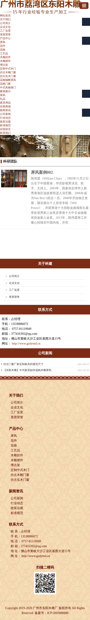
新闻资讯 (5, 110)
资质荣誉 (5, 34)
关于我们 (5, 19)
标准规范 (5, 125)
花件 (2, 45)
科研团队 (10, 161)
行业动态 (5, 117)
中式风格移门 (8, 87)
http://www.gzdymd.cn (26, 343)
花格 (2, 49)
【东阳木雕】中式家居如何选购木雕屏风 (27, 370)
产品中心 (5, 38)
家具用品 (5, 102)
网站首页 (5, 15)
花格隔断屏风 (8, 80)
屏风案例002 (42, 172)
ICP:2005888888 (57, 613)
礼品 (2, 98)
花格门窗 (5, 83)
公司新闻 (5, 114)
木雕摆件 (5, 61)
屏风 (2, 42)
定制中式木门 (8, 68)
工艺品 (4, 53)
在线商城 (5, 106)
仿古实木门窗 (8, 76)
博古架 (4, 64)
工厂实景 (5, 30)
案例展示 (5, 91)
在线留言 (5, 129)
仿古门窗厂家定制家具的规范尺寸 (23, 364)
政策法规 (5, 121)
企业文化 (5, 27)
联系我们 (5, 133)
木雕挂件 (5, 57)
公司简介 (5, 23)
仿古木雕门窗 (8, 72)
